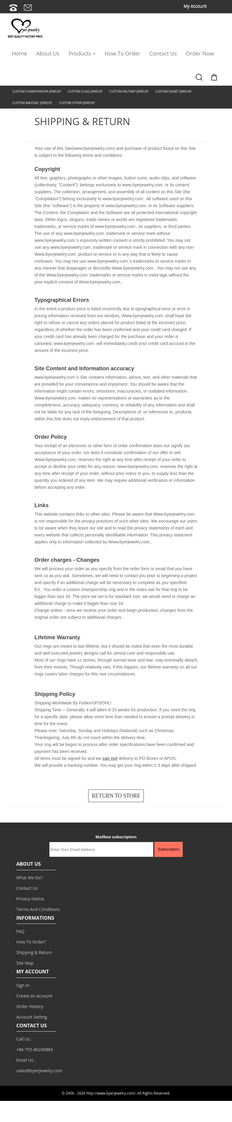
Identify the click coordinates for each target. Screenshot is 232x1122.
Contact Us (163, 53)
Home (19, 53)
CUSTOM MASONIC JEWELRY (32, 103)
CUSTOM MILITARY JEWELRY (129, 91)
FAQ (20, 931)
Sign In (23, 985)
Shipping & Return (34, 952)
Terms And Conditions (38, 909)
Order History (29, 1006)
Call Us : (24, 1039)
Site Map (25, 963)
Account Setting (31, 1017)
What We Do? (29, 877)
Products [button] (82, 53)
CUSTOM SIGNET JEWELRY (173, 91)
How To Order (122, 53)
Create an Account (34, 996)
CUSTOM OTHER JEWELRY (77, 103)
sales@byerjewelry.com (39, 1070)
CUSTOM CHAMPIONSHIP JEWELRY (36, 91)
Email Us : (25, 1060)
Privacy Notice (30, 899)
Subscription (168, 849)
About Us (48, 53)
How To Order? (31, 942)
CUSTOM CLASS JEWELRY (85, 91)
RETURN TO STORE (116, 796)
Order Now (200, 53)
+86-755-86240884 (34, 1049)
